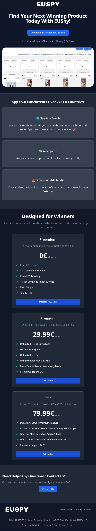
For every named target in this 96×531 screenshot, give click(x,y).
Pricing (79, 509)
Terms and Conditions (32, 525)
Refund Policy (65, 525)
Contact (88, 509)
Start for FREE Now (48, 301)
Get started (48, 380)
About (70, 509)
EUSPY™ (20, 520)
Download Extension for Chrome (48, 32)
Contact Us (48, 489)
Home (62, 509)
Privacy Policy (50, 525)
